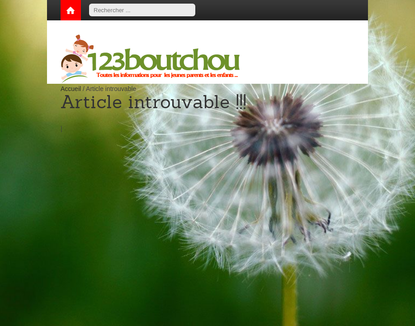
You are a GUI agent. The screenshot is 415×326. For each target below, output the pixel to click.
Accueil (71, 88)
